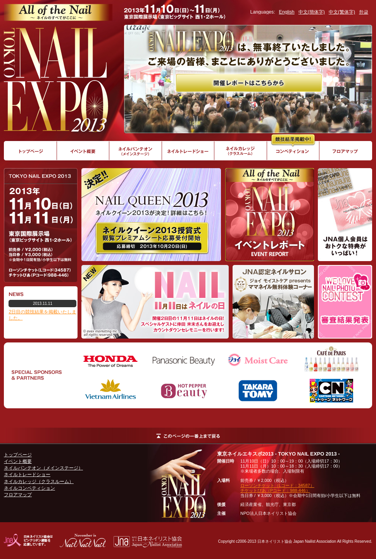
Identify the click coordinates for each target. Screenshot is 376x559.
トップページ (18, 455)
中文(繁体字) (342, 12)
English (287, 12)
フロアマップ (18, 494)
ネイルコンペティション (29, 488)
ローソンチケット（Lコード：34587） (277, 485)
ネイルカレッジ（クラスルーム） (39, 481)
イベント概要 (18, 461)
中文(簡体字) (311, 12)
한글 (363, 12)
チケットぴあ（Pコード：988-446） (275, 490)
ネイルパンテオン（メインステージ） (43, 468)
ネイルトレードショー (27, 474)
